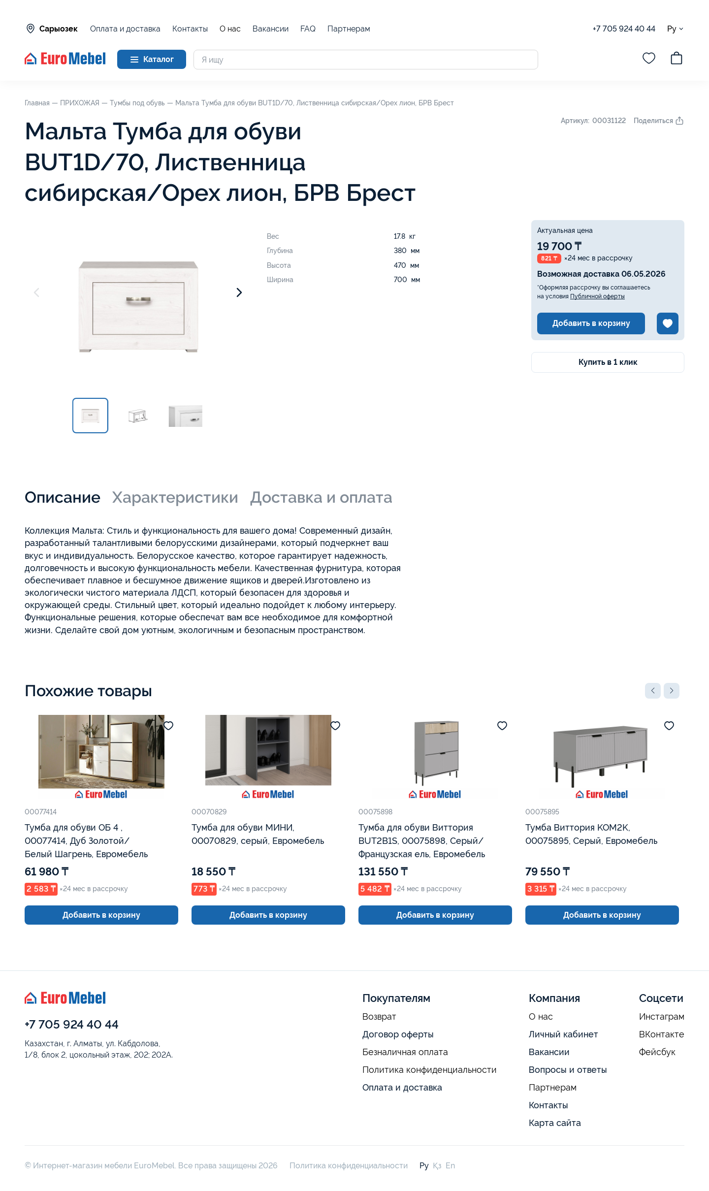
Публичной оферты (597, 296)
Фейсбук (657, 1052)
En (450, 1165)
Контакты (190, 28)
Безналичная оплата (405, 1052)
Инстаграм (661, 1017)
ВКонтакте (661, 1034)
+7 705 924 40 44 (624, 28)
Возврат (379, 1017)
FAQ (308, 28)
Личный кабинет (563, 1034)
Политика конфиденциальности (429, 1070)
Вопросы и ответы (568, 1069)
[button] (653, 691)
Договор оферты (398, 1034)
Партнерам (348, 28)
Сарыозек (51, 28)
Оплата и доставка (125, 28)
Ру (675, 28)
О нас (230, 29)
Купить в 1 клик (608, 362)
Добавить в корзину (591, 323)
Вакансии (271, 28)
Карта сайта (555, 1123)
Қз (437, 1165)
